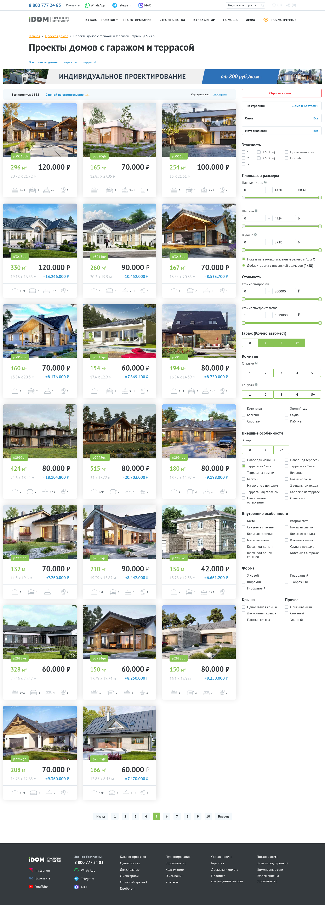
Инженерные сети (270, 869)
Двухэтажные (129, 869)
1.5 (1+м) (268, 151)
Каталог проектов (100, 20)
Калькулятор (204, 20)
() (278, 5)
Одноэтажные (130, 863)
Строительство (172, 20)
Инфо (250, 20)
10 (208, 816)
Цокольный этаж (302, 151)
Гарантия (217, 863)
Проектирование (137, 20)
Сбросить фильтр (282, 93)
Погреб (295, 158)
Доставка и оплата (224, 869)
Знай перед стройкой (272, 863)
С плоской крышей (133, 882)
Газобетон (127, 888)
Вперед (223, 816)
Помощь (230, 20)
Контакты (73, 5)
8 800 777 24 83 (45, 5)
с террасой (89, 62)
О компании (174, 876)
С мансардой (129, 876)
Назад (100, 816)
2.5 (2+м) (268, 158)
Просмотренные (279, 20)
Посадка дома (267, 857)
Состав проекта (222, 857)
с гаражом (69, 62)
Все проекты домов (43, 62)
